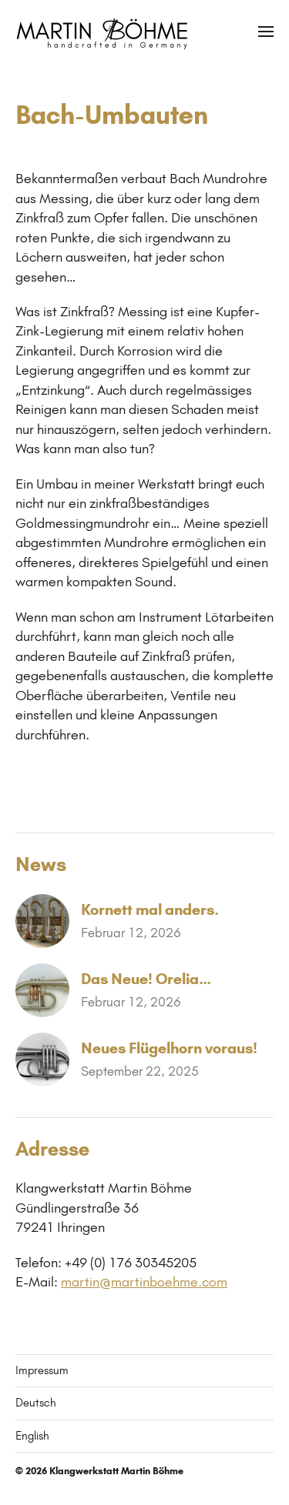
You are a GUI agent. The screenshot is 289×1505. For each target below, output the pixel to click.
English (32, 1436)
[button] (266, 31)
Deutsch (35, 1403)
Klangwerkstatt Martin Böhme (116, 1471)
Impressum (42, 1370)
